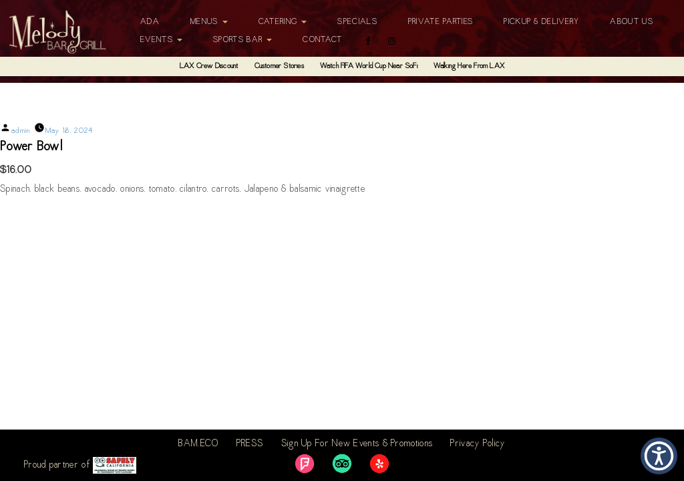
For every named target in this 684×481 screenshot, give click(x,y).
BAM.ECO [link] (198, 444)
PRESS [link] (250, 444)
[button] (659, 456)
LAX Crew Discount (209, 66)
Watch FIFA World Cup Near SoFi (368, 66)
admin (21, 131)
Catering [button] (283, 22)
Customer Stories (279, 66)
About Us (631, 22)
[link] (304, 463)
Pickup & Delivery (541, 22)
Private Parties (441, 22)
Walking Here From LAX (469, 66)
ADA (150, 22)
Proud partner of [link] (80, 465)
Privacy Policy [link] (477, 444)
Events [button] (161, 40)
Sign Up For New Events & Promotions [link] (357, 444)
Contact (322, 40)
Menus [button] (209, 22)
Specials (357, 22)
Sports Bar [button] (242, 40)
